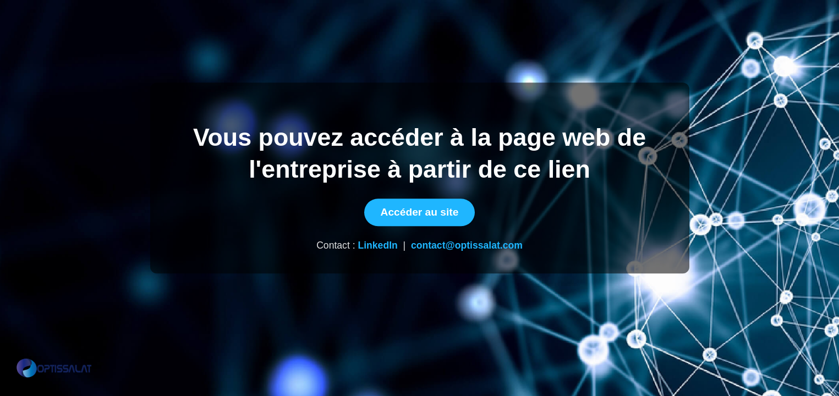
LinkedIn (377, 245)
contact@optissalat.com (467, 245)
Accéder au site (420, 212)
